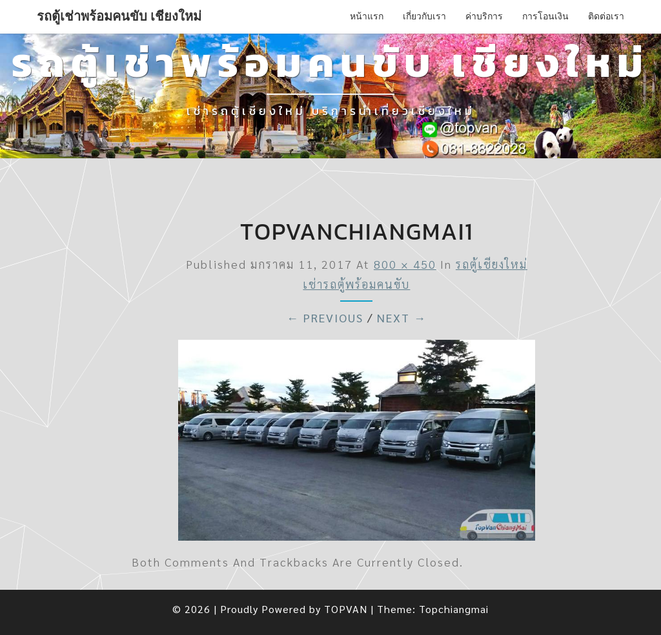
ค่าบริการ (484, 16)
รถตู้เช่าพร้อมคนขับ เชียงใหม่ (119, 16)
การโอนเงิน (545, 16)
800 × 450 (405, 263)
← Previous (325, 317)
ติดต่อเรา (606, 16)
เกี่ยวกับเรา (424, 16)
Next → (402, 317)
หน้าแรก (366, 16)
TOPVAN (345, 609)
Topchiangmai (454, 609)
